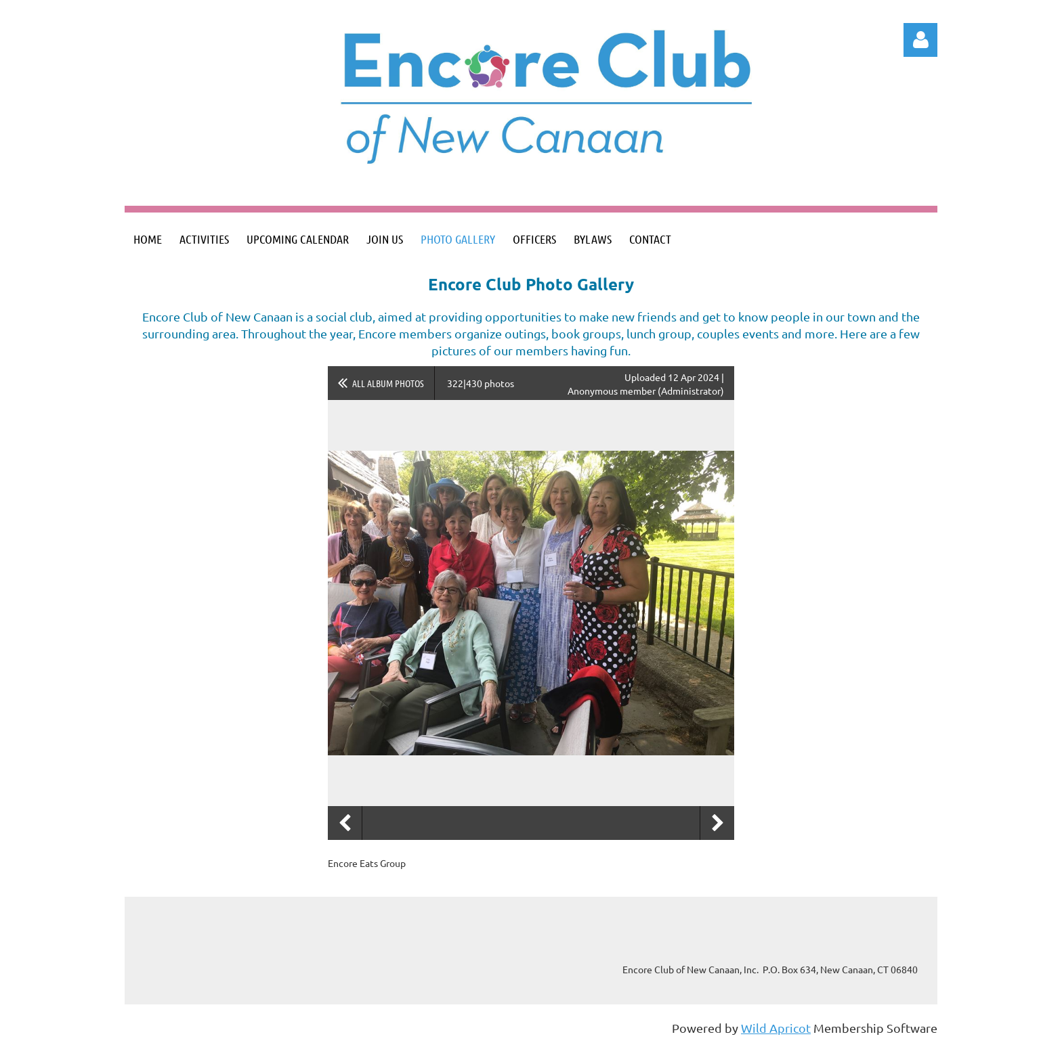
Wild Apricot (776, 1028)
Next (717, 823)
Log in (920, 40)
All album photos (388, 383)
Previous (345, 823)
